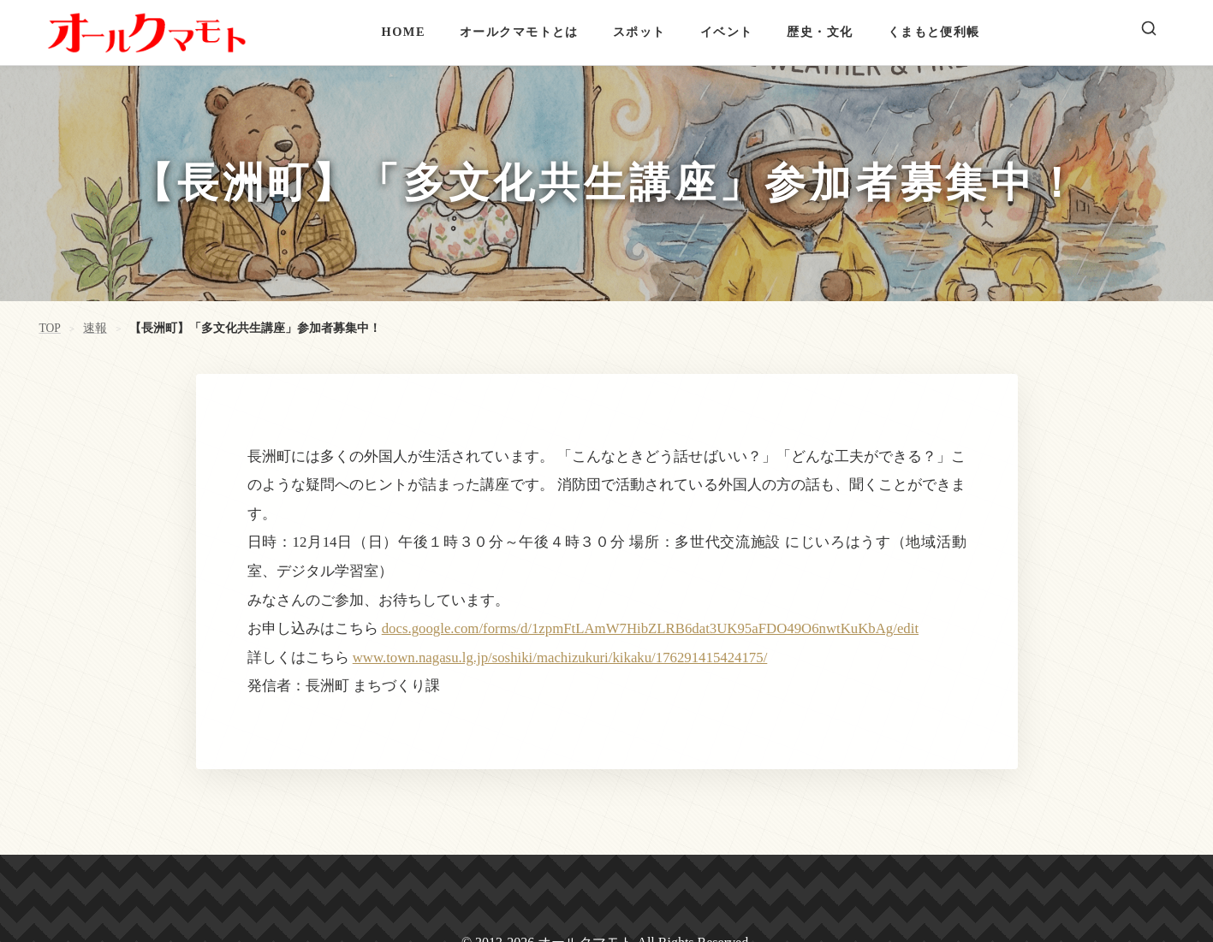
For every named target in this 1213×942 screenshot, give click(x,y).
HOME (403, 32)
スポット (639, 32)
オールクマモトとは (519, 32)
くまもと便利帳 (934, 32)
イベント (726, 32)
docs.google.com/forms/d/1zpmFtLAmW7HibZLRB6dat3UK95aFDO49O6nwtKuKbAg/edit (650, 628)
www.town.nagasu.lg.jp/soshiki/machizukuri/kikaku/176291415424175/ (560, 657)
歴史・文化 (820, 32)
